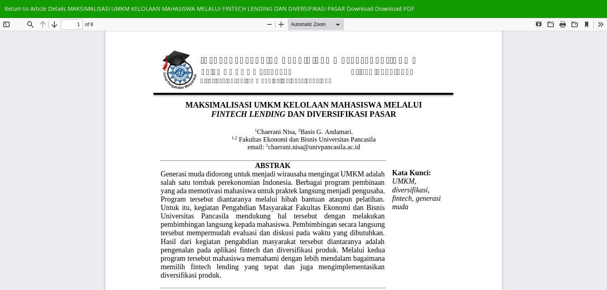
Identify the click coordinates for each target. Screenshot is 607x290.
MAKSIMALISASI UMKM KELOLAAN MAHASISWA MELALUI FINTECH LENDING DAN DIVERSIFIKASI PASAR (207, 8)
